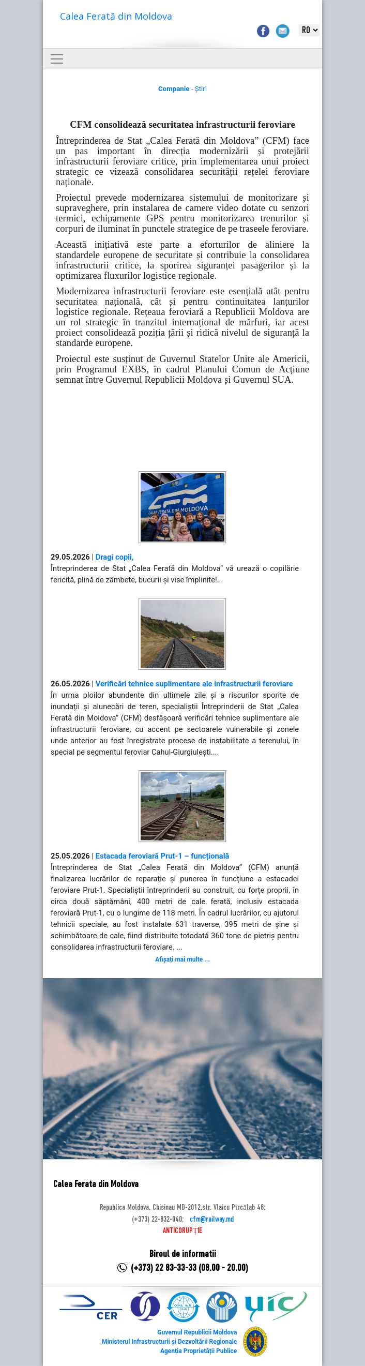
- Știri (182, 89)
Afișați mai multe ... (182, 959)
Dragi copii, (115, 557)
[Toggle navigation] (57, 59)
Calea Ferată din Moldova (116, 16)
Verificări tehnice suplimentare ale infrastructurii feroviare (194, 683)
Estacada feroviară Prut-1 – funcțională (163, 856)
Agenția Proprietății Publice (198, 1351)
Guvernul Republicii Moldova (197, 1332)
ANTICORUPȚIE (182, 1231)
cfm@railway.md (212, 1219)
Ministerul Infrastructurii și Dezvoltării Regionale (169, 1341)
